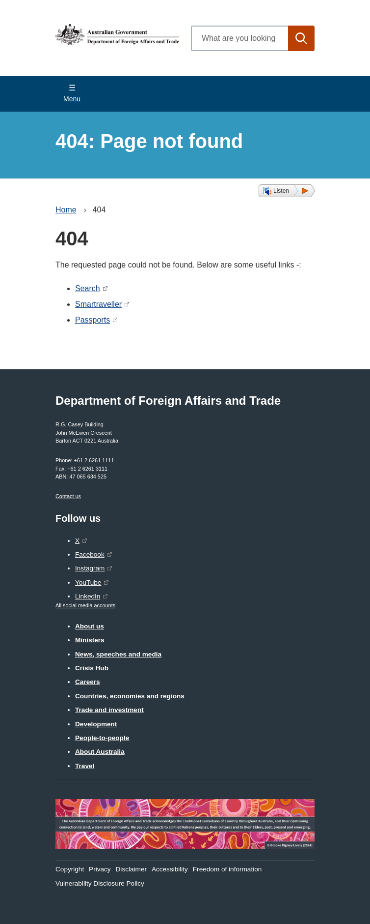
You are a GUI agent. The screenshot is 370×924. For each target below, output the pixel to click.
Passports (92, 320)
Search (87, 288)
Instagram (90, 568)
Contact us (68, 496)
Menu (71, 99)
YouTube (88, 582)
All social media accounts (85, 605)
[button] (287, 190)
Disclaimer (131, 869)
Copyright (69, 869)
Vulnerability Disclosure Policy (99, 883)
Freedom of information (227, 869)
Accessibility (170, 869)
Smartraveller (98, 304)
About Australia (100, 751)
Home (66, 210)
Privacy (100, 869)
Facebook (90, 554)
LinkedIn (87, 596)
